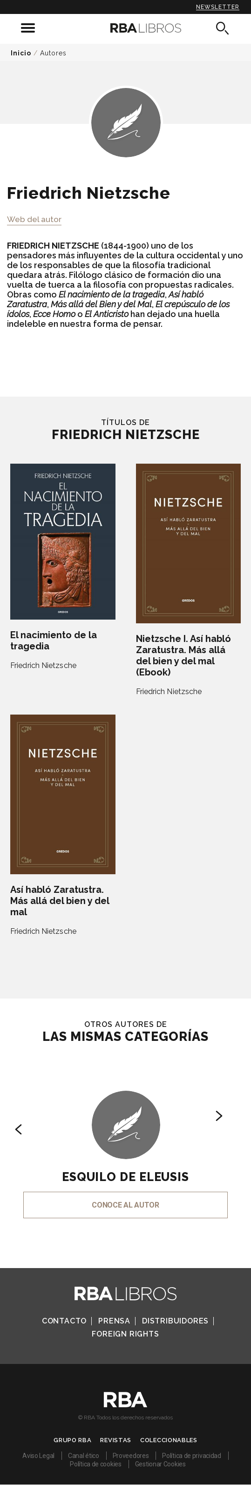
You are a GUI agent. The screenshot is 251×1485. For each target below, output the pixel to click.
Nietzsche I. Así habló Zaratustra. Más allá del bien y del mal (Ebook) (183, 655)
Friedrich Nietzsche (43, 665)
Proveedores (131, 1455)
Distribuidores (175, 1320)
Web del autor (34, 219)
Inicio (21, 53)
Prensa (114, 1320)
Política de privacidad (191, 1455)
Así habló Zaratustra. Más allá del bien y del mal (59, 901)
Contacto (64, 1320)
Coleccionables (168, 1440)
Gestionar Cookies (160, 1464)
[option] (125, 1142)
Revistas (115, 1440)
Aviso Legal (38, 1455)
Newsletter (217, 7)
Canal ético (83, 1455)
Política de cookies (95, 1464)
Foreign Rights (125, 1334)
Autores (53, 53)
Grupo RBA (72, 1440)
